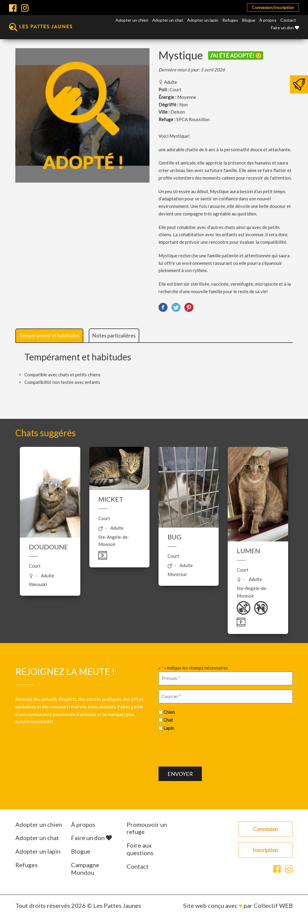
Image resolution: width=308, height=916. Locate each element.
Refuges (230, 20)
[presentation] (204, 748)
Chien (169, 712)
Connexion (265, 829)
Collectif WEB (273, 905)
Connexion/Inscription (273, 7)
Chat (168, 720)
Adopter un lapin (202, 20)
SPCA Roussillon (193, 119)
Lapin (168, 728)
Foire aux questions (140, 849)
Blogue (248, 20)
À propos (267, 20)
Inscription (265, 850)
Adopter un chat (167, 20)
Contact (288, 20)
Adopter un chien (132, 20)
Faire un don (285, 27)
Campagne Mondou (85, 868)
